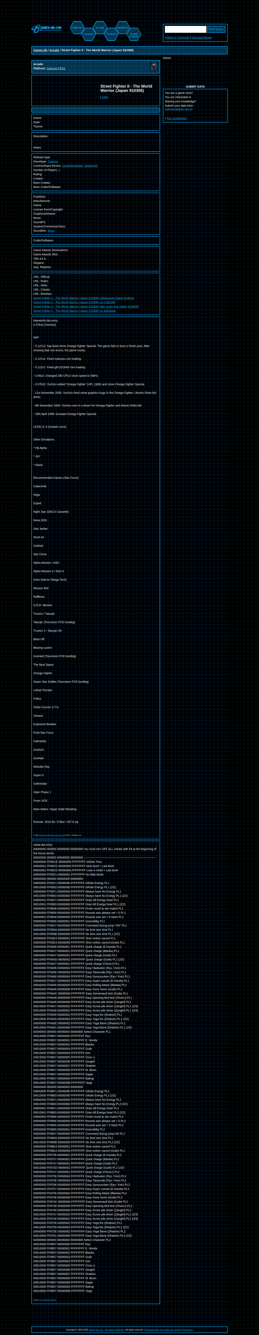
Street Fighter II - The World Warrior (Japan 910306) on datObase (74, 310)
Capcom (53, 161)
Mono (51, 230)
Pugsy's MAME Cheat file (47, 1300)
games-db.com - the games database (106, 1330)
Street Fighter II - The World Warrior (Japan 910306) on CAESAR (74, 302)
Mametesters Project (57, 835)
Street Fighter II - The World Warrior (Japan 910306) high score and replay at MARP (86, 306)
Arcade (54, 50)
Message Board (202, 37)
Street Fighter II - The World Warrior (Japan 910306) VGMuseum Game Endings (83, 298)
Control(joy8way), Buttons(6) (80, 165)
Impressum (188, 1330)
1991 (105, 97)
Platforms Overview (177, 37)
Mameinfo (42, 835)
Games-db (40, 50)
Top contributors (177, 118)
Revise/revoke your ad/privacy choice (163, 1330)
